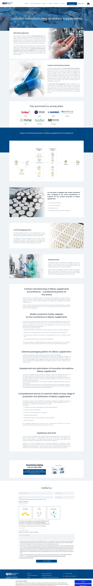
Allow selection (83, 578)
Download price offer (35, 473)
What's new (56, 3)
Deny (83, 582)
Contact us (62, 3)
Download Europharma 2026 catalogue (34, 470)
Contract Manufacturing (35, 3)
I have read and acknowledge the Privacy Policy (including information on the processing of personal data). (46, 556)
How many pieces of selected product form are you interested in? (32, 526)
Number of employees (23, 501)
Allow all (83, 575)
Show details (62, 582)
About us (26, 3)
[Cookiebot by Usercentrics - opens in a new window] (7, 584)
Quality (50, 3)
